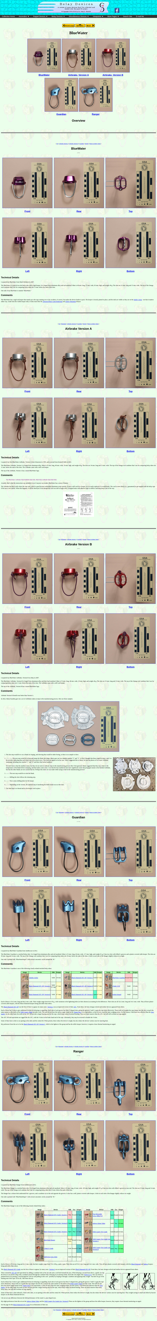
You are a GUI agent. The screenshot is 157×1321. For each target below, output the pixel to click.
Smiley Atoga (138, 300)
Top (57, 143)
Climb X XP (116, 986)
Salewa (146, 1264)
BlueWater (44, 75)
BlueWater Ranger (49, 1240)
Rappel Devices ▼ (40, 16)
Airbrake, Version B (113, 75)
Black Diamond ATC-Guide (12, 1269)
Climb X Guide (48, 1248)
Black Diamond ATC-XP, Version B (39, 994)
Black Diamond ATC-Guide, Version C (55, 1232)
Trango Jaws (77, 1012)
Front (27, 211)
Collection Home (8, 16)
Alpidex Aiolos (33, 978)
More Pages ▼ (113, 16)
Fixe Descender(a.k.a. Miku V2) (98, 1215)
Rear (79, 211)
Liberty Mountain (70, 301)
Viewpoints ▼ (98, 16)
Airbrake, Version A (78, 75)
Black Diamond (136, 1264)
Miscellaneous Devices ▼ (79, 16)
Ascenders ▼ (24, 16)
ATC (75, 1007)
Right (79, 271)
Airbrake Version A (63, 143)
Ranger (96, 114)
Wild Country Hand (26, 1012)
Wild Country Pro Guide (100, 1232)
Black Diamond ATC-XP (11, 1007)
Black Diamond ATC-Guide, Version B (55, 1223)
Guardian (61, 114)
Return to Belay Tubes (95, 143)
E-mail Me (140, 16)
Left (27, 271)
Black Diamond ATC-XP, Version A (39, 986)
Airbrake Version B (73, 143)
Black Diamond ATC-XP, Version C (82, 978)
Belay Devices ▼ (58, 16)
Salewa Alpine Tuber (99, 1223)
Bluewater (63, 323)
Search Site (127, 16)
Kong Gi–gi (88, 1275)
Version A (50, 1007)
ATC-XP (14, 1273)
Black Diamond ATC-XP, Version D (82, 986)
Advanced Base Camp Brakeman (52, 301)
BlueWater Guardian (119, 978)
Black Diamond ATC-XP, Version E (82, 994)
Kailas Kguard (117, 994)
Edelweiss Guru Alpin (50, 1257)
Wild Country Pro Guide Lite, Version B (56, 1301)
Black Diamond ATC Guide (21, 1305)
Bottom (131, 271)
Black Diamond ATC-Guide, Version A (55, 1215)
